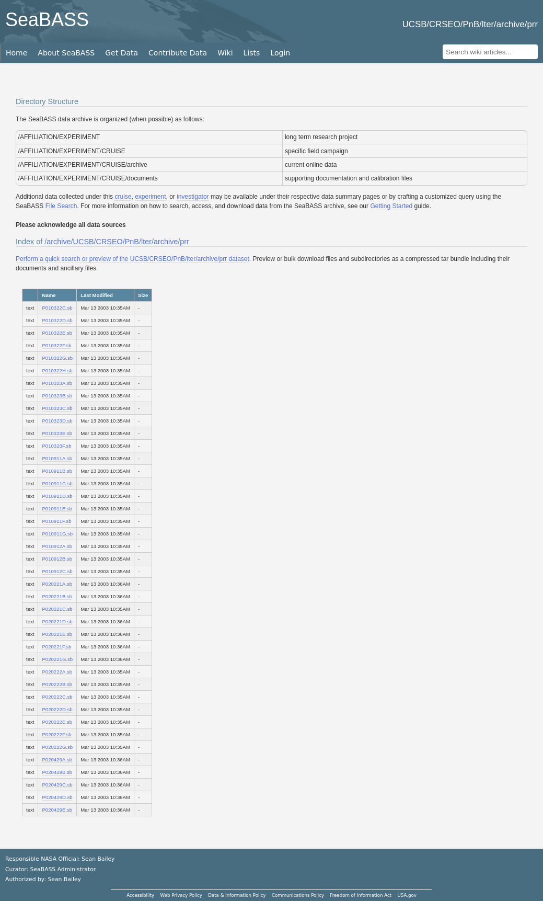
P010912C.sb (57, 571)
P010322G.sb (57, 358)
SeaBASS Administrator (63, 869)
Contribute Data (177, 53)
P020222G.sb (57, 747)
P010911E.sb (57, 508)
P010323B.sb (57, 395)
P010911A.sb (57, 458)
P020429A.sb (57, 759)
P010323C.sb (57, 408)
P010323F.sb (56, 446)
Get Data (121, 53)
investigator (193, 196)
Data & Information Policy (236, 895)
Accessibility (140, 895)
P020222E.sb (57, 722)
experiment (150, 196)
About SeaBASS (66, 53)
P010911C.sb (57, 483)
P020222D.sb (57, 709)
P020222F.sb (56, 734)
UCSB (83, 241)
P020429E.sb (57, 810)
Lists (252, 53)
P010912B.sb (57, 559)
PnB (132, 241)
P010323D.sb (57, 421)
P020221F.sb (56, 646)
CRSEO (109, 241)
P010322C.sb (57, 308)
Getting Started (391, 206)
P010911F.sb (56, 521)
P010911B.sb (57, 471)
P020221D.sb (57, 621)
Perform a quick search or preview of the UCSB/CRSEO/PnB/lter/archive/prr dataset (132, 259)
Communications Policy (298, 895)
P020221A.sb (57, 584)
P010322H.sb (57, 370)
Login (280, 53)
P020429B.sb (57, 772)
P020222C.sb (57, 697)
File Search (61, 206)
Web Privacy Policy (181, 895)
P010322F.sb (56, 345)
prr (184, 241)
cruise (122, 196)
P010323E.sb (57, 433)
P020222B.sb (57, 684)
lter (146, 241)
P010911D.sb (57, 496)
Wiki (225, 53)
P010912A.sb (57, 546)
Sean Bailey (64, 879)
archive (59, 241)
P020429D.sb (57, 797)
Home (16, 53)
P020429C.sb (57, 785)
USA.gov (407, 895)
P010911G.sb (57, 534)
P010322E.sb (57, 333)
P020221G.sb (57, 659)
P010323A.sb (57, 383)
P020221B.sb (57, 596)
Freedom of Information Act (360, 895)
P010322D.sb (57, 320)
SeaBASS (47, 19)
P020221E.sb (57, 634)
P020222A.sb (57, 672)
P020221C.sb (57, 609)
